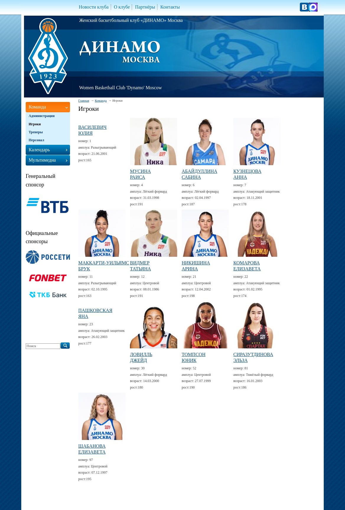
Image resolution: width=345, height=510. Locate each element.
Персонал (36, 140)
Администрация (42, 116)
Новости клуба (94, 6)
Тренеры (36, 132)
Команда (101, 100)
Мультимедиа (42, 160)
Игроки (35, 124)
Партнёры (145, 6)
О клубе (122, 6)
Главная (83, 100)
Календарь (39, 149)
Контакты (170, 6)
